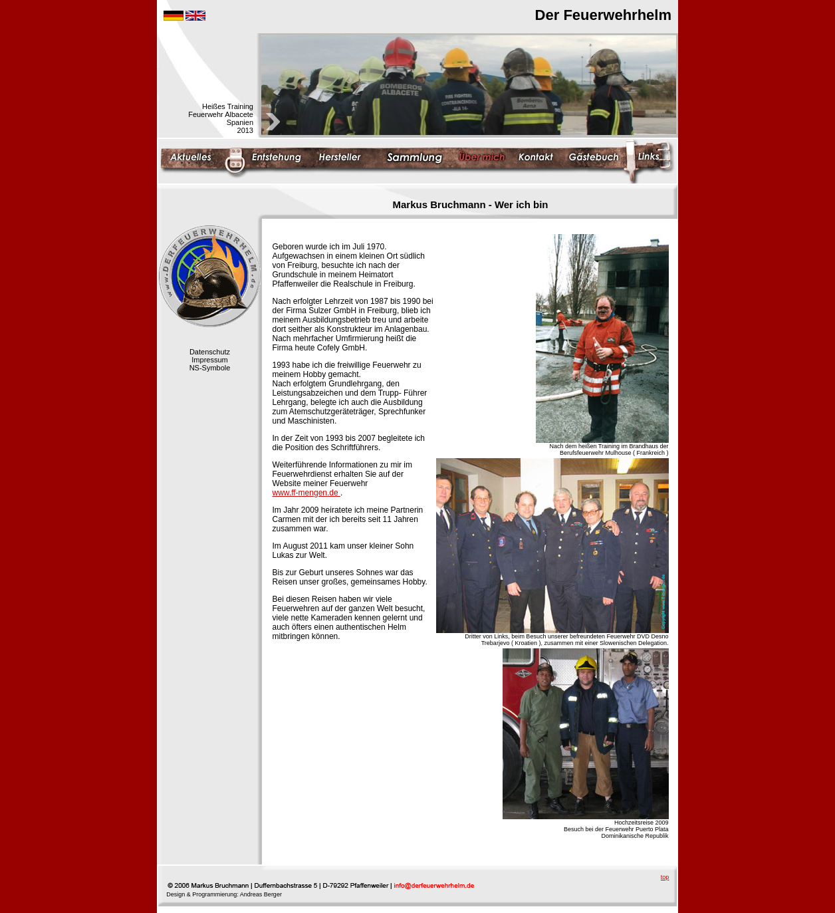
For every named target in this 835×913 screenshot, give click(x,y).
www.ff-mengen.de (307, 492)
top (665, 877)
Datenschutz (209, 352)
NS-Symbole (210, 368)
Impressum (209, 360)
